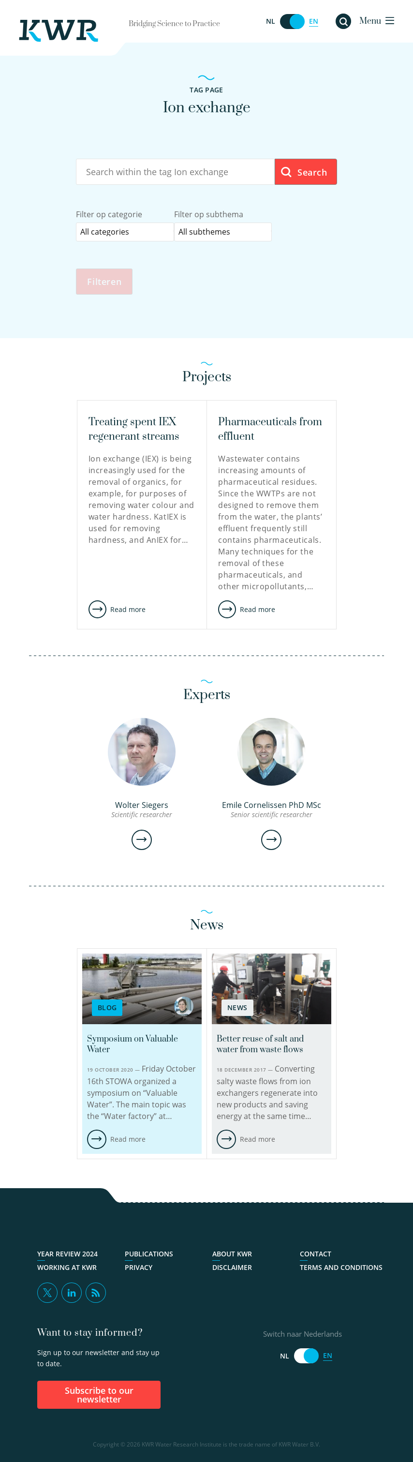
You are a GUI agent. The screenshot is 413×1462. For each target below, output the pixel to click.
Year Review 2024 (67, 1254)
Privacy (138, 1267)
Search (303, 172)
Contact (315, 1254)
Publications (149, 1254)
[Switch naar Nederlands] (292, 21)
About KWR (232, 1254)
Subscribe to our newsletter (99, 1395)
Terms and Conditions (341, 1267)
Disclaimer (232, 1267)
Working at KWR (67, 1267)
